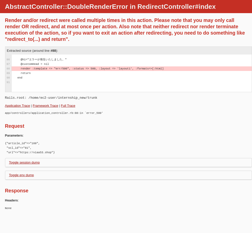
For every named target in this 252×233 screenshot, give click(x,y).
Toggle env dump (21, 175)
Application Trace (17, 106)
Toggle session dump (24, 162)
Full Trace (68, 106)
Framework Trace (45, 106)
